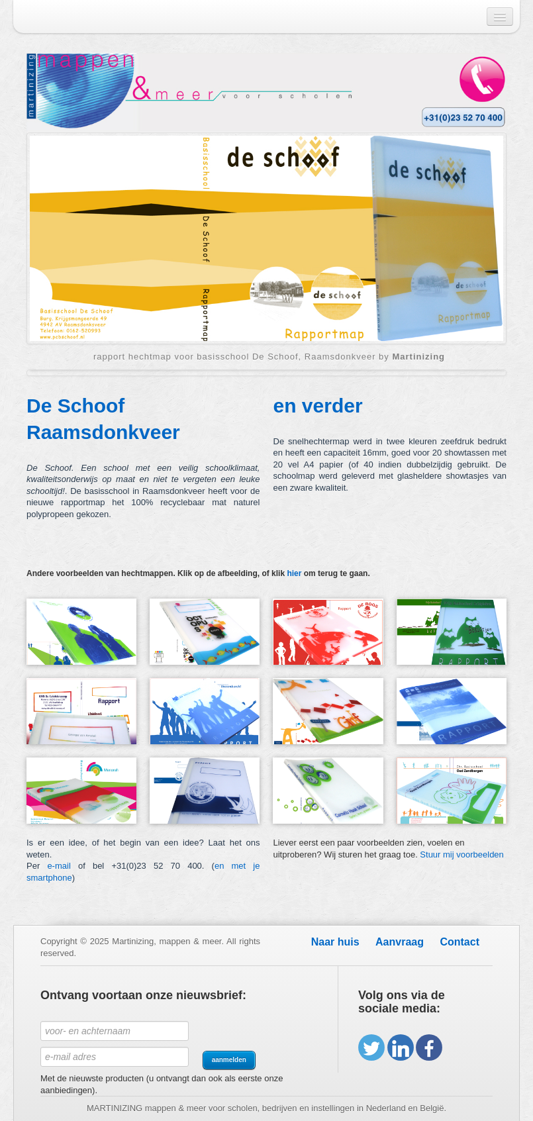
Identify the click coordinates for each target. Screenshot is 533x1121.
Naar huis (335, 942)
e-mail (58, 866)
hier (294, 573)
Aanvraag (399, 942)
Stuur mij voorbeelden (461, 854)
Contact (459, 942)
